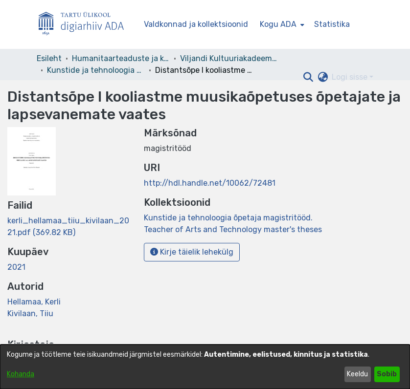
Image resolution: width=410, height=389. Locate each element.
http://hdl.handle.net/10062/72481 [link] (209, 183)
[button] (308, 77)
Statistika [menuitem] (332, 24)
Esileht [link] (49, 58)
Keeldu (357, 374)
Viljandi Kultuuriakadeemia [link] (229, 58)
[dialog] (205, 367)
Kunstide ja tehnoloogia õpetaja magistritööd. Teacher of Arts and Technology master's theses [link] (96, 70)
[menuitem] (281, 24)
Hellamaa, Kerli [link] (34, 301)
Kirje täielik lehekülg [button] (191, 252)
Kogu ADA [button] (278, 24)
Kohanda (20, 374)
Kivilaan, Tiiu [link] (30, 313)
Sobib (387, 374)
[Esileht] (85, 25)
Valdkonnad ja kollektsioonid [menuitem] (196, 24)
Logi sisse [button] (350, 77)
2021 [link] (16, 267)
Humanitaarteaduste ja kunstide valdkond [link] (121, 58)
